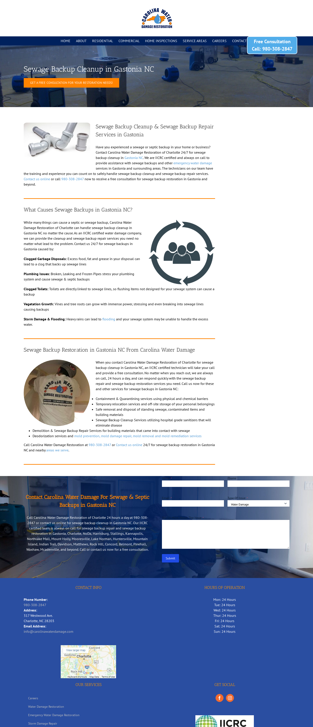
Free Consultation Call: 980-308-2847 (272, 45)
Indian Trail (47, 544)
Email (167, 498)
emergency (181, 163)
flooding (108, 319)
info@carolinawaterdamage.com (48, 631)
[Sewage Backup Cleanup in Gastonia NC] (71, 83)
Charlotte (74, 533)
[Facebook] (220, 698)
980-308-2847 (72, 179)
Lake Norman (101, 539)
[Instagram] (230, 698)
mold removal (144, 436)
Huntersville (122, 539)
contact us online (53, 523)
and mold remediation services (178, 436)
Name (167, 478)
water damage (201, 163)
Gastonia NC (133, 157)
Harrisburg (101, 533)
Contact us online (37, 179)
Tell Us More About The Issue (183, 518)
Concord (111, 544)
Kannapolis (134, 533)
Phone (231, 478)
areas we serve (57, 450)
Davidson (65, 544)
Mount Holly (60, 539)
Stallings (117, 533)
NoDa (87, 533)
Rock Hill (96, 544)
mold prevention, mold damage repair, (103, 436)
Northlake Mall (38, 539)
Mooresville (81, 539)
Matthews (80, 544)
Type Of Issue (237, 498)
